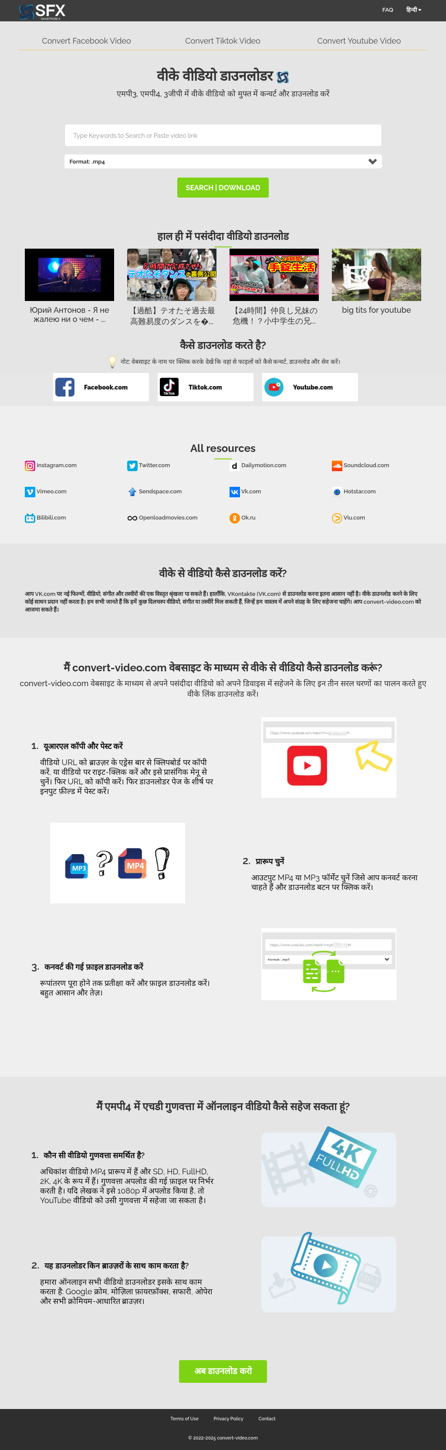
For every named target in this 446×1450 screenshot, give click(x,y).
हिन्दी (413, 10)
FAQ (387, 10)
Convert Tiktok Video (222, 40)
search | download (223, 188)
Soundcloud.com (360, 465)
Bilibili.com (45, 517)
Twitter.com (148, 465)
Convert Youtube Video (359, 40)
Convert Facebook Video (86, 40)
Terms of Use (184, 1418)
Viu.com (348, 517)
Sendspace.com (154, 491)
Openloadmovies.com (162, 517)
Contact (266, 1418)
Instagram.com (51, 465)
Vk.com (245, 491)
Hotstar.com (354, 491)
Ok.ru (243, 517)
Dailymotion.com (258, 465)
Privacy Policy (228, 1418)
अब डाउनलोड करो (223, 1371)
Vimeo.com (46, 491)
